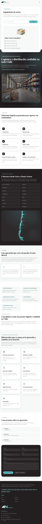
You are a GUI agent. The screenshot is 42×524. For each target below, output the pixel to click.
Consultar (33, 21)
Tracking (2, 501)
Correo (4, 453)
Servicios (3, 499)
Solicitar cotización (8, 473)
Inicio (2, 497)
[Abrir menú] (39, 2)
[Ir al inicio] (7, 507)
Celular (22, 453)
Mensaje (4, 462)
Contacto (16, 501)
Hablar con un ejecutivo (20, 473)
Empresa (5, 457)
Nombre (4, 448)
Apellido (22, 448)
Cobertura (16, 499)
